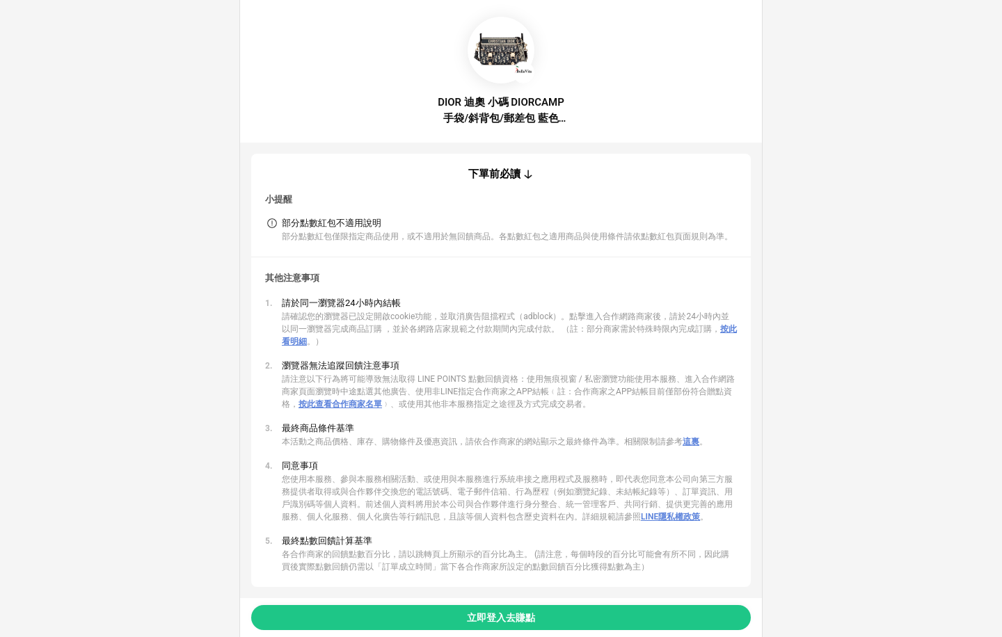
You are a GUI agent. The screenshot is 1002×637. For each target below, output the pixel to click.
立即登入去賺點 (501, 617)
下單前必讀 (494, 174)
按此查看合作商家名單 (340, 404)
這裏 (691, 441)
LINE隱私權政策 (670, 517)
